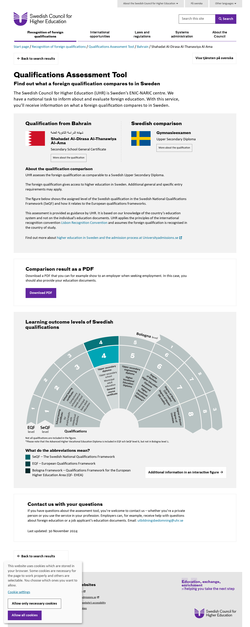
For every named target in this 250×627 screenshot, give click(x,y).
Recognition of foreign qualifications (45, 34)
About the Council (219, 34)
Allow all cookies (25, 615)
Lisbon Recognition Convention (84, 223)
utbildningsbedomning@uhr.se (160, 521)
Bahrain (142, 47)
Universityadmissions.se (85, 597)
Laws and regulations (142, 34)
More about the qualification (68, 157)
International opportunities (100, 34)
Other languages (225, 3)
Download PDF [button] (41, 293)
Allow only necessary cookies (34, 604)
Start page (21, 47)
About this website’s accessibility (88, 602)
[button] (186, 472)
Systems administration (182, 34)
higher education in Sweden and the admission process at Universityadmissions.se (120, 238)
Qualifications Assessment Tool (111, 47)
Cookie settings (19, 592)
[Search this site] (197, 19)
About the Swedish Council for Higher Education (150, 3)
